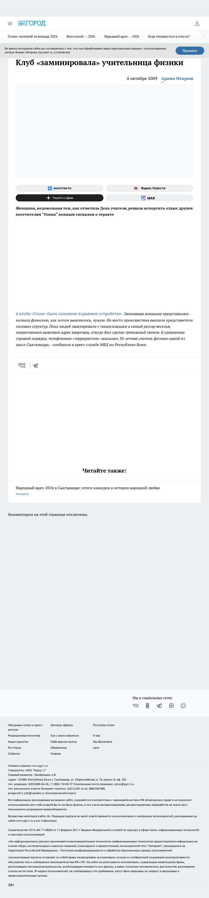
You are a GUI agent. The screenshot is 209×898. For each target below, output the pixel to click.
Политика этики (103, 725)
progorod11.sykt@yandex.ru (26, 793)
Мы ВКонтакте (102, 741)
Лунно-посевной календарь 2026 (32, 36)
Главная (56, 753)
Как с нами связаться (65, 735)
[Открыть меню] (10, 23)
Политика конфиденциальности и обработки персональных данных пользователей (116, 850)
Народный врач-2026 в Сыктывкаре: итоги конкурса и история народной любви (104, 491)
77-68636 (46, 830)
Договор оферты (62, 725)
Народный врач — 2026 (121, 36)
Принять (190, 51)
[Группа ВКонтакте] (59, 188)
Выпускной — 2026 (80, 36)
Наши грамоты (18, 741)
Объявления (58, 747)
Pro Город (14, 747)
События (14, 753)
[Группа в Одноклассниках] (147, 705)
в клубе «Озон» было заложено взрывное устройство (68, 313)
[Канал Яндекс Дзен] (59, 197)
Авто (96, 747)
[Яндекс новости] (150, 188)
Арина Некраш (177, 78)
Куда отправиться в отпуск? (169, 36)
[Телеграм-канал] (159, 705)
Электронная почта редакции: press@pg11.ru (103, 784)
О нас (96, 735)
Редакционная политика (24, 735)
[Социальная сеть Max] (150, 197)
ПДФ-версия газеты (64, 741)
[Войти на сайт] (197, 23)
